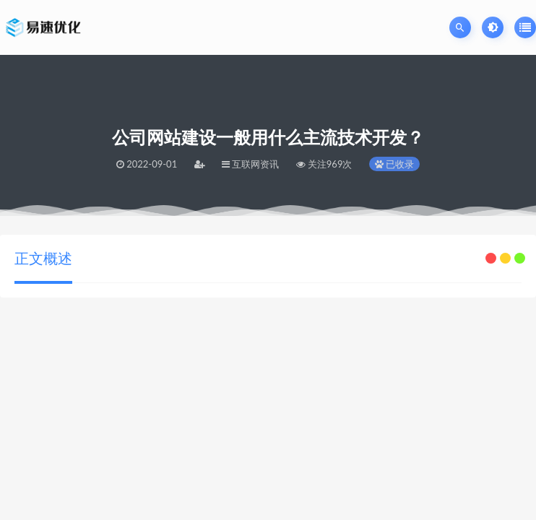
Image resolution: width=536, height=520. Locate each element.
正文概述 (43, 257)
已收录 (394, 164)
